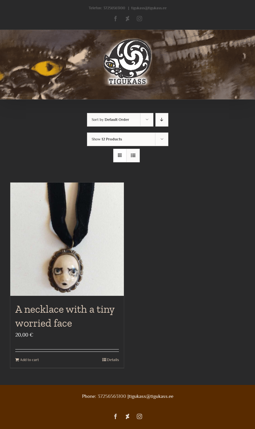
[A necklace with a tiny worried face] (67, 239)
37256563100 (114, 8)
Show (107, 139)
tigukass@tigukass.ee (149, 8)
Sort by (110, 119)
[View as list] (133, 155)
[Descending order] (161, 120)
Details (113, 359)
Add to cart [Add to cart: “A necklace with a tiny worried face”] (29, 359)
